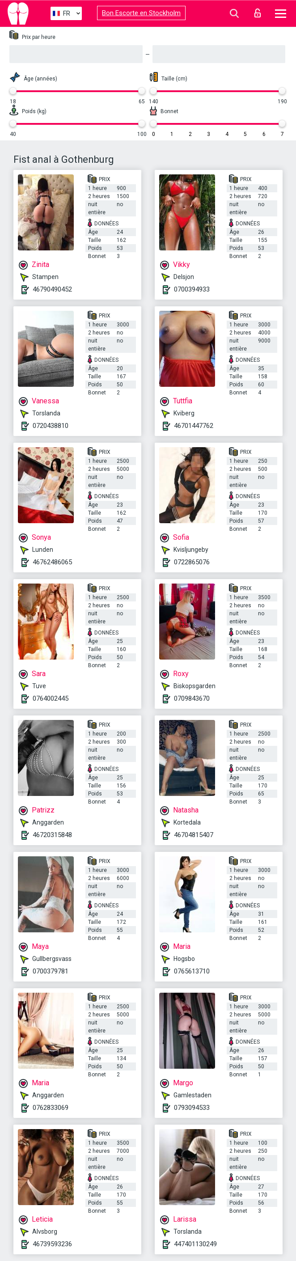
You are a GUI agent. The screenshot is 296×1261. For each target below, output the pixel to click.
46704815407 (193, 835)
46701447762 (193, 426)
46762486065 (52, 562)
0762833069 (50, 1108)
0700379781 (50, 971)
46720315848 (52, 835)
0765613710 (192, 971)
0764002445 (50, 698)
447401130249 (195, 1244)
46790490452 (52, 289)
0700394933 (192, 289)
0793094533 (192, 1108)
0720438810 (50, 426)
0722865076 (192, 562)
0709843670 (192, 698)
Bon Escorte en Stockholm (141, 13)
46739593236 (52, 1244)
